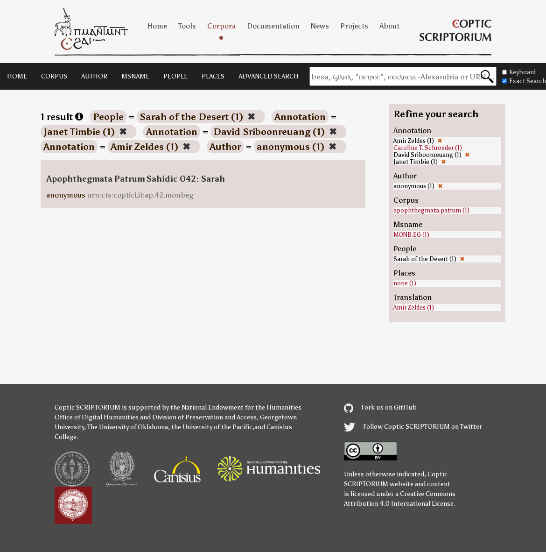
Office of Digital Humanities (97, 417)
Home (157, 25)
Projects (354, 25)
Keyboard (519, 72)
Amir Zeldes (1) (413, 307)
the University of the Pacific (211, 427)
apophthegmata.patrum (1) (431, 210)
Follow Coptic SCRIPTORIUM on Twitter (413, 427)
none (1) (404, 283)
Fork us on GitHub (380, 407)
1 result (62, 116)
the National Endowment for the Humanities (235, 407)
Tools (187, 25)
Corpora (221, 25)
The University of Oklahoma (127, 427)
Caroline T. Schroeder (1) (427, 147)
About (389, 25)
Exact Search (524, 81)
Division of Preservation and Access (204, 417)
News (320, 25)
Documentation (273, 25)
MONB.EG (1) (411, 234)
